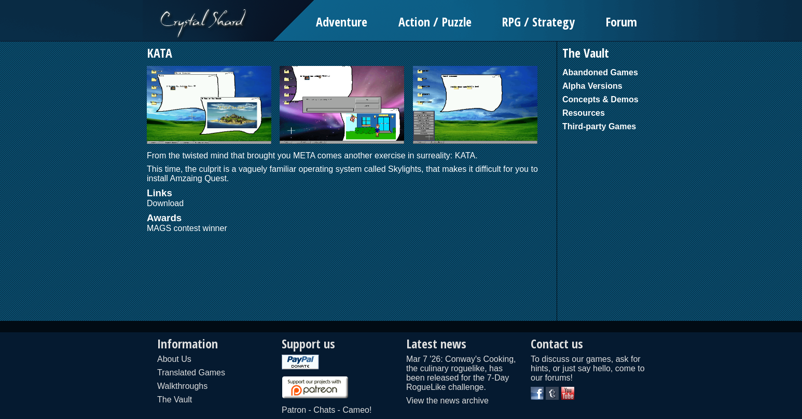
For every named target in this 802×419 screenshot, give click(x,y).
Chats (324, 410)
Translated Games (191, 372)
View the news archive (447, 400)
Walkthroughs (182, 386)
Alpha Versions (592, 86)
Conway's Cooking (479, 359)
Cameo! (356, 410)
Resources (583, 113)
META (304, 155)
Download (165, 203)
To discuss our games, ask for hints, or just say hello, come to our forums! (588, 368)
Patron (294, 410)
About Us (174, 359)
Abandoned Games (600, 72)
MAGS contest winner (187, 228)
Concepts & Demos (600, 99)
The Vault (174, 399)
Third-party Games (599, 126)
